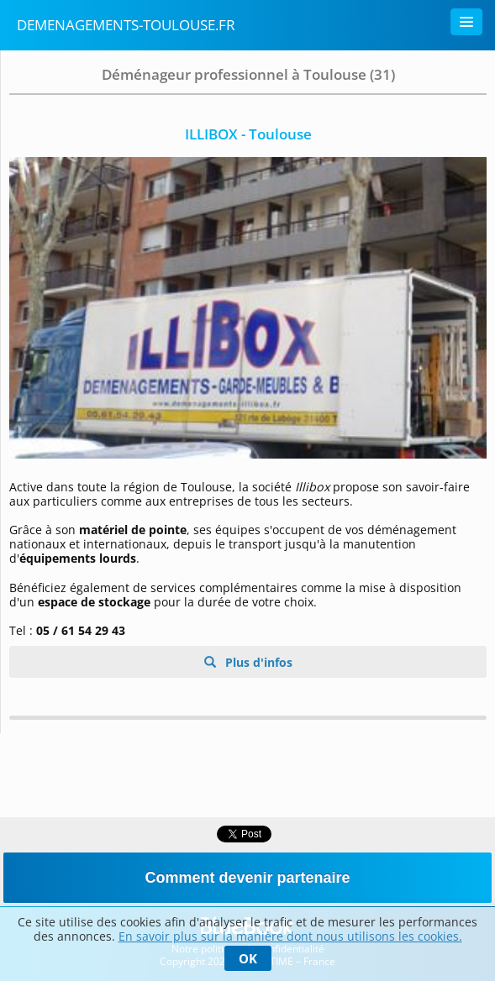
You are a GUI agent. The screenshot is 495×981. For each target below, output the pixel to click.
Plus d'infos (257, 662)
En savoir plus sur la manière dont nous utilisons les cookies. (290, 936)
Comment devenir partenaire (247, 877)
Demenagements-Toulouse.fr (126, 24)
